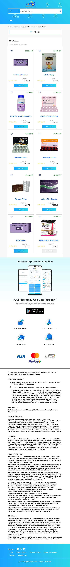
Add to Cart (21, 85)
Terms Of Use (35, 552)
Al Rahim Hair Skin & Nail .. (49, 240)
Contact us (22, 555)
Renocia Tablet (21, 199)
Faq (11, 552)
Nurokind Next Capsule (49, 116)
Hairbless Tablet (21, 157)
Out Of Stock (49, 251)
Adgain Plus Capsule (49, 199)
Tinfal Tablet (21, 240)
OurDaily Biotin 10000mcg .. (21, 116)
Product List (41, 27)
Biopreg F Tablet (49, 157)
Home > (11, 27)
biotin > (34, 27)
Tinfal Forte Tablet (21, 75)
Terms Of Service (50, 552)
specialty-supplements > (22, 27)
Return (12, 555)
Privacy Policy (21, 552)
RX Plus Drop (49, 75)
